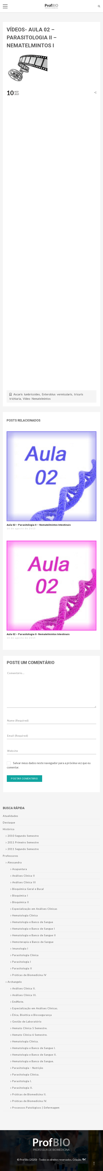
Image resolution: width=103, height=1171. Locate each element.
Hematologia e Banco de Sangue (32, 922)
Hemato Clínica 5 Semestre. (29, 1028)
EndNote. (18, 1001)
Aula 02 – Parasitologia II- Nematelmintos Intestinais (38, 634)
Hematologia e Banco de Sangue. (33, 1061)
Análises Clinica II (23, 875)
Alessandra (15, 862)
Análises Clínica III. (24, 995)
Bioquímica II (20, 902)
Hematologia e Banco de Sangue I (33, 928)
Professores (10, 855)
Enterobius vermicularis (57, 394)
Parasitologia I (21, 961)
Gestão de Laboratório (27, 1021)
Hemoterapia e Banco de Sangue (32, 941)
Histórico (9, 829)
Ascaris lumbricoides (26, 394)
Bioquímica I (20, 895)
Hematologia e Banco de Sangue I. (34, 1048)
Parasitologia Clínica (25, 955)
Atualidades (10, 815)
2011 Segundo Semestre (23, 849)
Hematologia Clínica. (25, 1041)
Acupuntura (19, 869)
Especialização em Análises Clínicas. (35, 1008)
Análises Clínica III (24, 882)
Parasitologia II (22, 968)
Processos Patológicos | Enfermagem (36, 1107)
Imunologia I (20, 948)
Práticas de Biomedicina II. (29, 1094)
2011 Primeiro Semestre (23, 842)
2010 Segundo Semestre (23, 835)
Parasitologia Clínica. (25, 1074)
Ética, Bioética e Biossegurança (32, 1014)
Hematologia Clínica (25, 915)
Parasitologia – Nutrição (27, 1067)
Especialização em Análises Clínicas (34, 908)
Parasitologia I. (22, 1081)
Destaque (9, 822)
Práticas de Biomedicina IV (29, 975)
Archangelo (15, 981)
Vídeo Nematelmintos (37, 398)
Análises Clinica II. (24, 988)
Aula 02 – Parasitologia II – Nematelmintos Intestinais (39, 524)
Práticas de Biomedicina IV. (29, 1101)
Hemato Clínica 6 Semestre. (29, 1034)
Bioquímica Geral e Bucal (28, 888)
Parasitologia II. (22, 1087)
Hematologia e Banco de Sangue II (34, 935)
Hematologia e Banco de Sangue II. (34, 1054)
